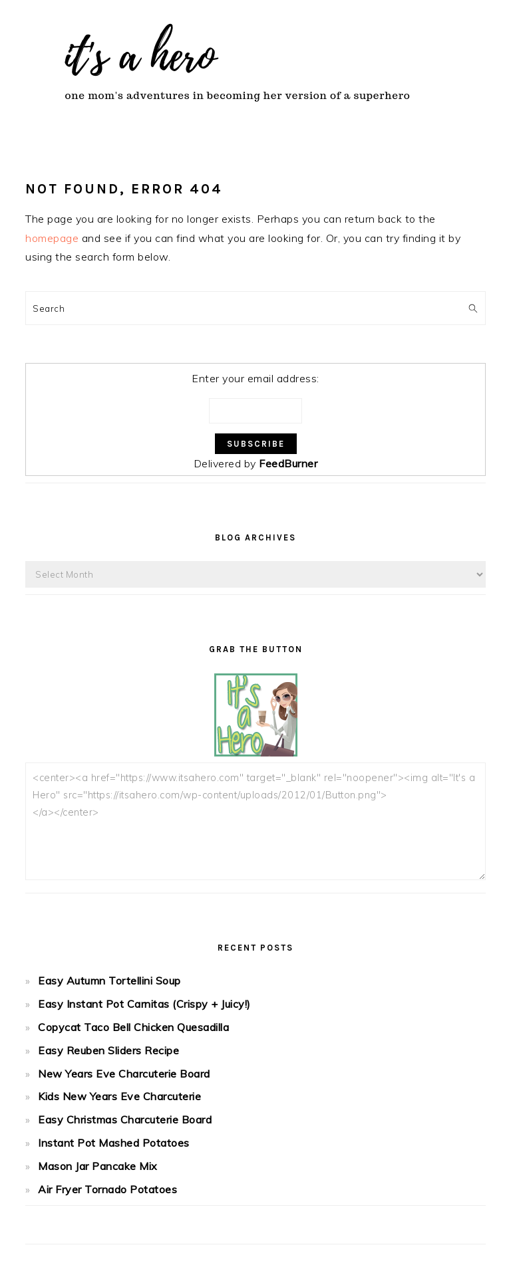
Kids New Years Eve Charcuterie (119, 1096)
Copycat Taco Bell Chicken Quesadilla (133, 1027)
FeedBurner (288, 463)
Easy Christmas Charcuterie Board (125, 1119)
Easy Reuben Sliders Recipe (108, 1050)
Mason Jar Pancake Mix (98, 1166)
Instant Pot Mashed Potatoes (114, 1142)
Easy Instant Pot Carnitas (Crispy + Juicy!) (144, 1003)
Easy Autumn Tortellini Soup (109, 980)
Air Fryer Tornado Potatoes (107, 1189)
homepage (52, 238)
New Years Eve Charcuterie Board (124, 1073)
